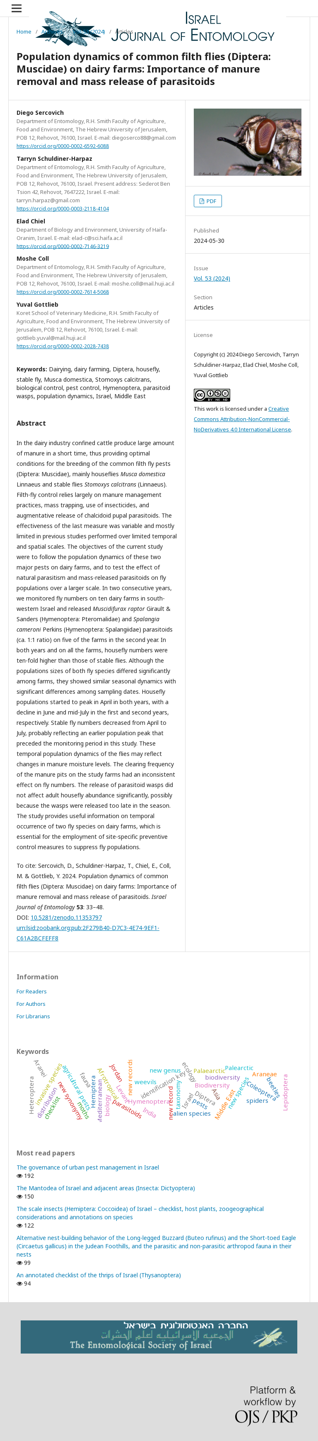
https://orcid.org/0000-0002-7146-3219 (63, 245)
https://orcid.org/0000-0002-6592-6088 (63, 146)
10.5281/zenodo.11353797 (66, 917)
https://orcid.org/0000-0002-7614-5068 (63, 291)
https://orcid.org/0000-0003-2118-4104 (63, 208)
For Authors (31, 1003)
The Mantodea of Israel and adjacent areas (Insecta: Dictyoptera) (106, 1188)
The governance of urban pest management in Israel (88, 1167)
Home (24, 31)
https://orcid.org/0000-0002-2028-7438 (63, 346)
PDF (210, 201)
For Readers (32, 991)
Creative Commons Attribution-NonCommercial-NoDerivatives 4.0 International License (242, 419)
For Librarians (33, 1016)
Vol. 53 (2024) (89, 31)
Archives (52, 31)
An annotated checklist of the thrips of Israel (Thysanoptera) (99, 1275)
